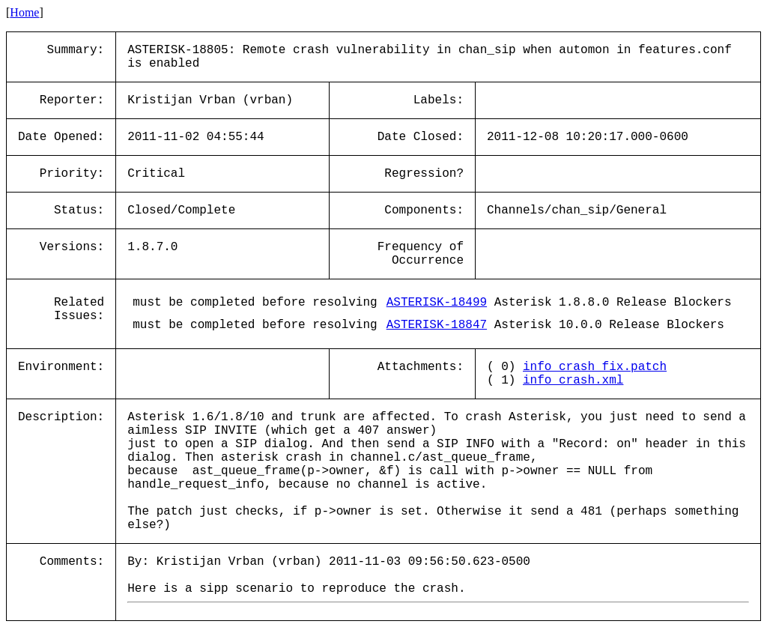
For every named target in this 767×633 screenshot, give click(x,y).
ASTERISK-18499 (436, 302)
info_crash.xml (573, 380)
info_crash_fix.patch (595, 367)
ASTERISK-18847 (436, 325)
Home (24, 12)
